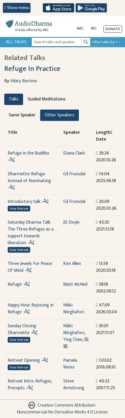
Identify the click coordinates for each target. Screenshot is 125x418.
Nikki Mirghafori (73, 308)
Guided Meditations (46, 99)
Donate (112, 28)
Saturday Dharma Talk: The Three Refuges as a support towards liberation (31, 233)
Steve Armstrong (73, 384)
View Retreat (18, 208)
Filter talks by (103, 42)
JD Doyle (71, 222)
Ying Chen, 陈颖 (76, 343)
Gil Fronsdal (74, 174)
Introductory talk (24, 201)
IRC (94, 28)
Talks (14, 99)
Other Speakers (59, 115)
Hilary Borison (23, 81)
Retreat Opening (24, 360)
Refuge (15, 284)
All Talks (16, 42)
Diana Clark (74, 153)
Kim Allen (72, 263)
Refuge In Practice (32, 69)
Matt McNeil (75, 284)
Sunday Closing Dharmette (22, 329)
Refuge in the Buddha (28, 153)
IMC (80, 28)
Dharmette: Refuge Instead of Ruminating (29, 177)
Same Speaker (22, 115)
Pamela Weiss (70, 364)
